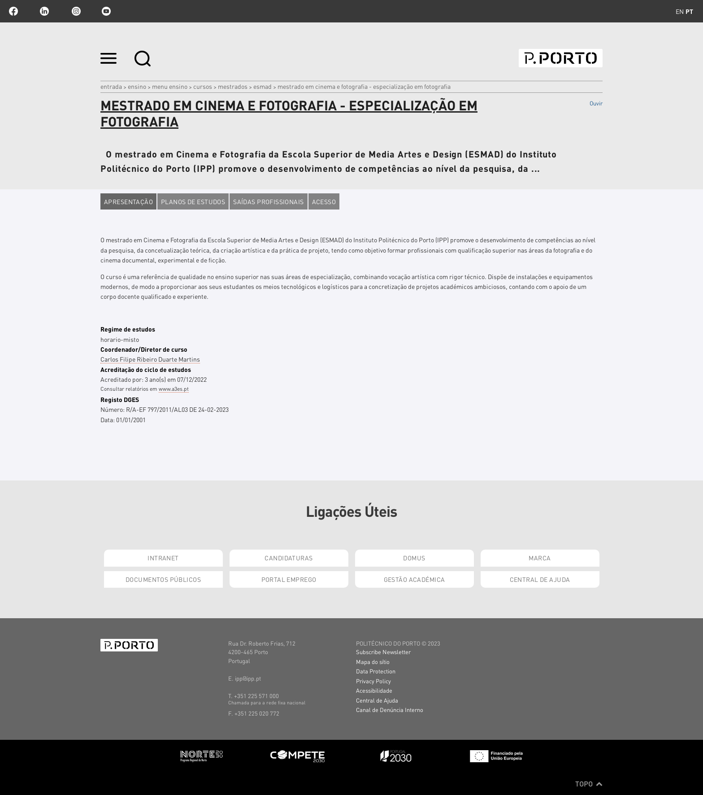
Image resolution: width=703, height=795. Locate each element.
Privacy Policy (373, 681)
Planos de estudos (193, 201)
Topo (589, 783)
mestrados (232, 86)
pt (689, 11)
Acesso (324, 201)
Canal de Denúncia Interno (389, 709)
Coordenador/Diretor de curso (143, 349)
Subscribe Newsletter (383, 651)
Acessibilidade (374, 690)
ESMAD (262, 86)
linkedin (44, 11)
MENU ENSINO (169, 86)
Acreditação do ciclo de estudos (145, 369)
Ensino (137, 86)
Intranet (163, 558)
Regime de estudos (127, 329)
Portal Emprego (289, 579)
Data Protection (375, 671)
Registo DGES (119, 399)
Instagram (75, 11)
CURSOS (202, 86)
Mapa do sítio (373, 661)
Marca (540, 558)
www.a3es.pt (174, 388)
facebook (13, 11)
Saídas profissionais (268, 201)
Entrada (111, 86)
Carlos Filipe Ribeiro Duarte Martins (150, 359)
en (680, 11)
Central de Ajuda (540, 579)
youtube (106, 11)
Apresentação (128, 201)
